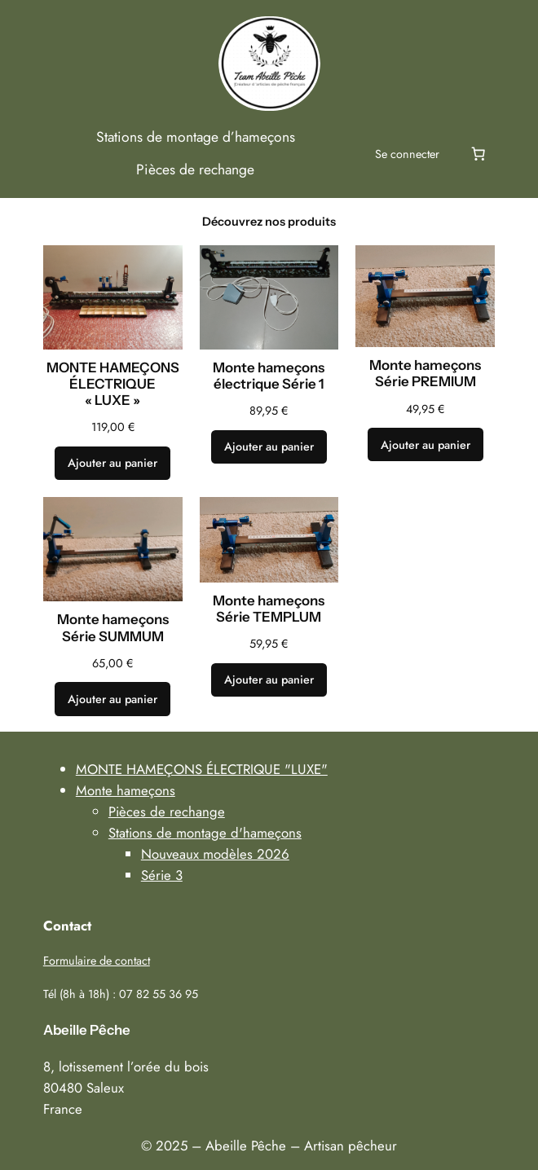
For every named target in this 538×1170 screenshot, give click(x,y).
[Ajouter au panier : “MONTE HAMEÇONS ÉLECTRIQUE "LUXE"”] (112, 463)
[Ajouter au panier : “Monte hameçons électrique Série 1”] (269, 447)
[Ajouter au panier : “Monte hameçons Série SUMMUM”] (112, 699)
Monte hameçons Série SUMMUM (113, 627)
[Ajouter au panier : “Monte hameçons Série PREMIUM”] (425, 445)
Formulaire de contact (96, 960)
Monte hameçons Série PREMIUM (425, 373)
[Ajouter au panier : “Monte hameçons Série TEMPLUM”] (269, 680)
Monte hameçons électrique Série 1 (268, 375)
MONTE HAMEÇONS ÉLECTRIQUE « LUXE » (112, 383)
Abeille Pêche (86, 1030)
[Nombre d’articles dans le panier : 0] (478, 154)
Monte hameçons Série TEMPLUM (268, 608)
